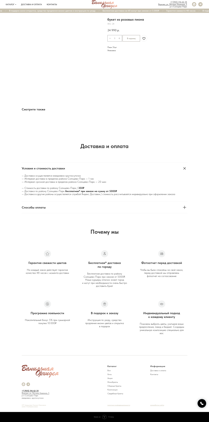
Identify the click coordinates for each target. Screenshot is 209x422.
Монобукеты (112, 382)
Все (109, 370)
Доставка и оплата (31, 4)
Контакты (52, 4)
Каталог (10, 4)
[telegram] (200, 4)
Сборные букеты (114, 386)
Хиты (109, 374)
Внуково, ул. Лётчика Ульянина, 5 (172, 4)
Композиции (112, 389)
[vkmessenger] (194, 4)
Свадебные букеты (115, 393)
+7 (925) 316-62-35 (178, 2)
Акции (110, 378)
